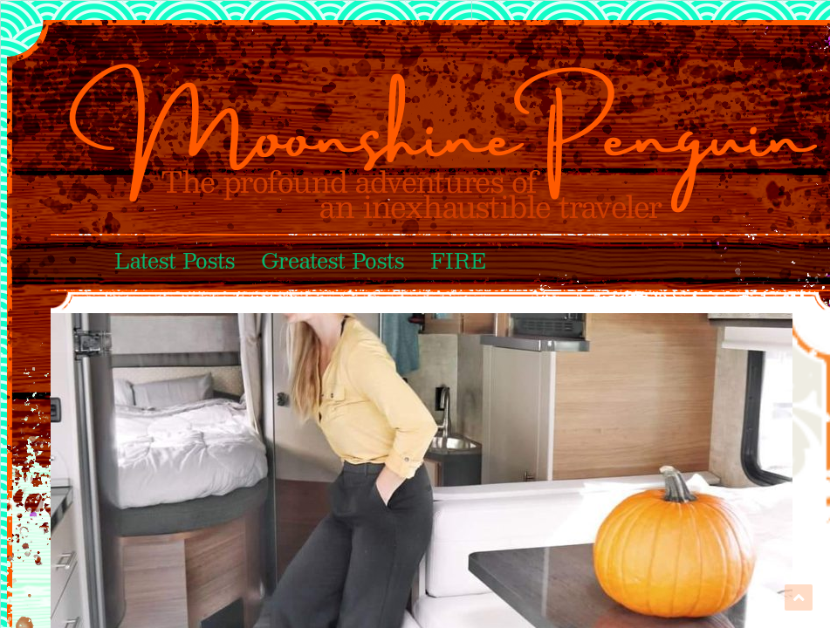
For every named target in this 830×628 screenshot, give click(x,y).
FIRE (457, 262)
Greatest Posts (332, 262)
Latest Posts (174, 262)
